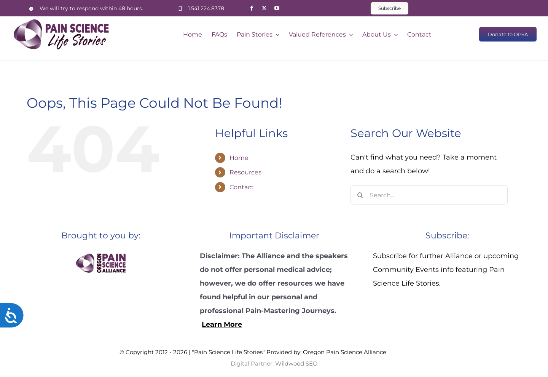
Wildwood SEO (407, 352)
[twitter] (264, 8)
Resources (245, 172)
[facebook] (251, 8)
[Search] (360, 194)
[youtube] (276, 8)
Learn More (222, 324)
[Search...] (429, 194)
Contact (241, 187)
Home (239, 157)
